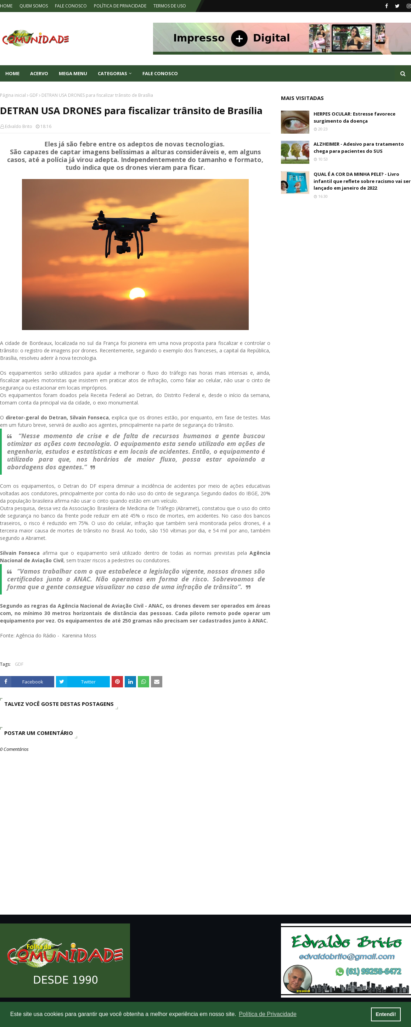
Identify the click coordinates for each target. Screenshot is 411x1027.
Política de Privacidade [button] (268, 1014)
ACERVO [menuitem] (39, 73)
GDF (33, 95)
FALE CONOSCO (71, 6)
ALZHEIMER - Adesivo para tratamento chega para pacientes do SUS (359, 147)
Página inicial (13, 95)
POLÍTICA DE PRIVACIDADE (120, 6)
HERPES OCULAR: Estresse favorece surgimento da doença (354, 117)
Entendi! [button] (386, 1014)
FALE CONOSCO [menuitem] (160, 73)
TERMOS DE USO (169, 6)
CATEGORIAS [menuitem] (112, 73)
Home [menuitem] (12, 73)
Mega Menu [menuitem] (73, 73)
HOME (6, 6)
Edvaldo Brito (18, 126)
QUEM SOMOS (33, 6)
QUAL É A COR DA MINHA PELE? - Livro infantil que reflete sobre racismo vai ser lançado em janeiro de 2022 (362, 181)
